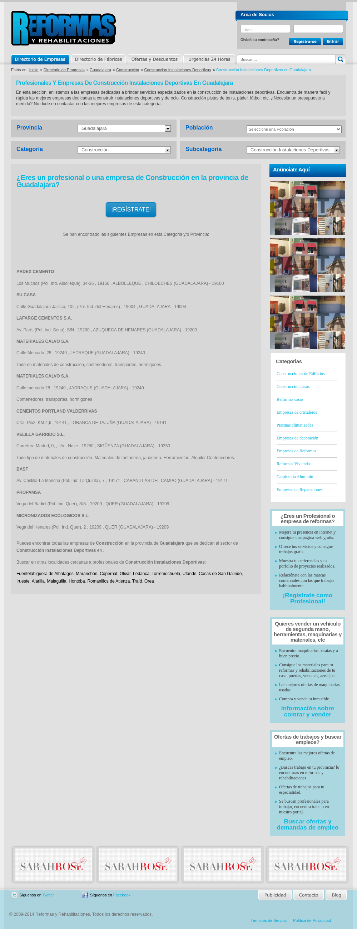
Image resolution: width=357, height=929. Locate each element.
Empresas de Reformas (296, 450)
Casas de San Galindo (220, 573)
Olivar (125, 573)
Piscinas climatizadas (295, 425)
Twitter (48, 895)
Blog (335, 895)
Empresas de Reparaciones (300, 489)
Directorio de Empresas (40, 59)
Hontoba (77, 581)
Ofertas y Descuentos (154, 59)
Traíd (137, 581)
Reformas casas (290, 399)
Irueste (23, 581)
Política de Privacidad (312, 920)
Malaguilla (56, 581)
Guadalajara (100, 70)
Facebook (121, 895)
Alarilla (38, 581)
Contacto (308, 895)
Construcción (127, 70)
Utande (190, 573)
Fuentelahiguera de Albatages (45, 573)
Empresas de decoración (297, 438)
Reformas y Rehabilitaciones (63, 28)
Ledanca (141, 573)
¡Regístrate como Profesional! (308, 598)
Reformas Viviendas (294, 463)
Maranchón (86, 573)
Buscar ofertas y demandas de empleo (308, 824)
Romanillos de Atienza (108, 581)
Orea (149, 581)
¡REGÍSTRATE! (131, 209)
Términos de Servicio (269, 920)
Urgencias (208, 59)
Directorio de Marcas (98, 59)
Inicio (34, 70)
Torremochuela (166, 573)
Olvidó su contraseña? (260, 40)
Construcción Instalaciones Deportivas (177, 70)
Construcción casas (293, 386)
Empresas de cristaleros (297, 412)
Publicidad (275, 895)
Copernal (108, 573)
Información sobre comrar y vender (307, 711)
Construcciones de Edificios (301, 373)
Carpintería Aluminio (295, 476)
